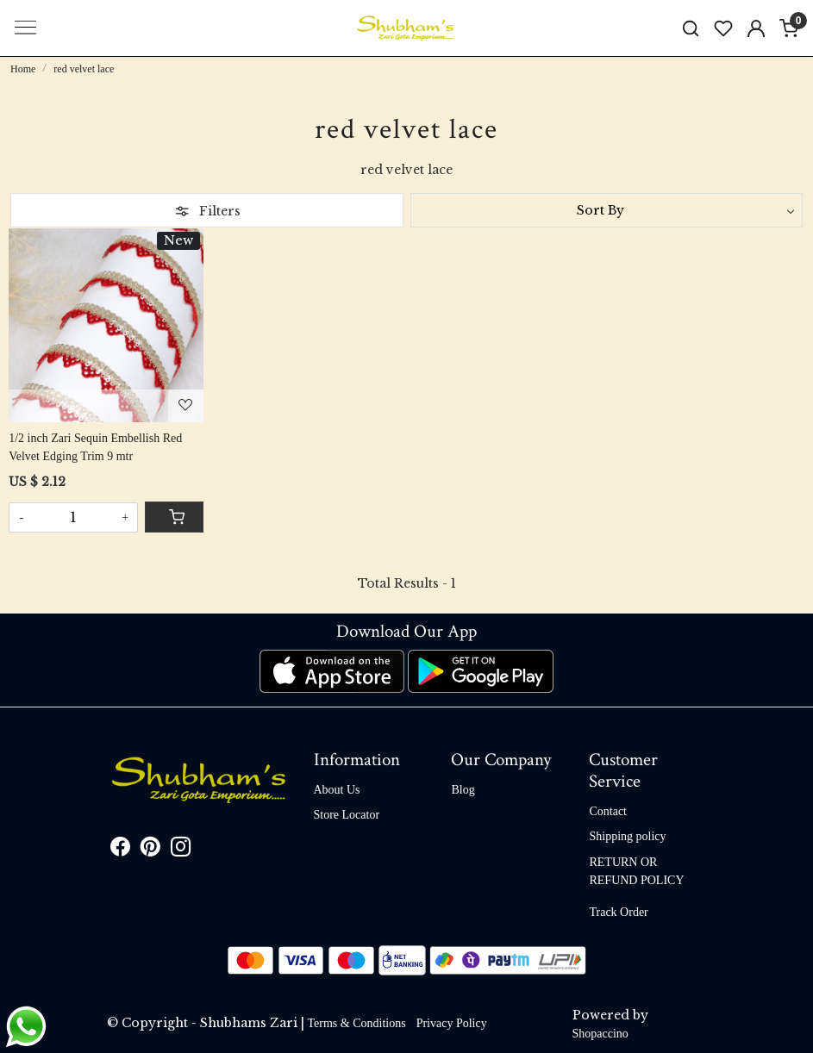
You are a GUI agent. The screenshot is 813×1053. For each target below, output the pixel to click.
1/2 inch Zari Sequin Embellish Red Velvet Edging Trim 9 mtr (95, 447)
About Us (337, 789)
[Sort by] (607, 210)
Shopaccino (600, 1033)
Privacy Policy (451, 1023)
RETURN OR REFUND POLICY (636, 871)
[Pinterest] (150, 850)
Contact (608, 811)
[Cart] (174, 517)
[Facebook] (120, 850)
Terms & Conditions (357, 1023)
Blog (462, 789)
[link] (690, 28)
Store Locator (347, 814)
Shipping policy (627, 836)
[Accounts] (756, 28)
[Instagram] (180, 850)
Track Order (618, 912)
